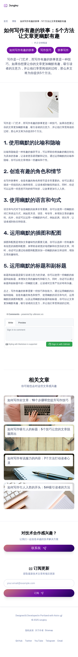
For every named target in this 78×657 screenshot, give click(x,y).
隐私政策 (29, 630)
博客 (14, 21)
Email (60, 641)
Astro (56, 615)
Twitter (28, 641)
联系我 (39, 548)
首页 (6, 21)
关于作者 (39, 630)
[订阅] (39, 593)
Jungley (11, 6)
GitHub (18, 641)
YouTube (38, 641)
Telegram (50, 641)
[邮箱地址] (39, 583)
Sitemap (49, 630)
